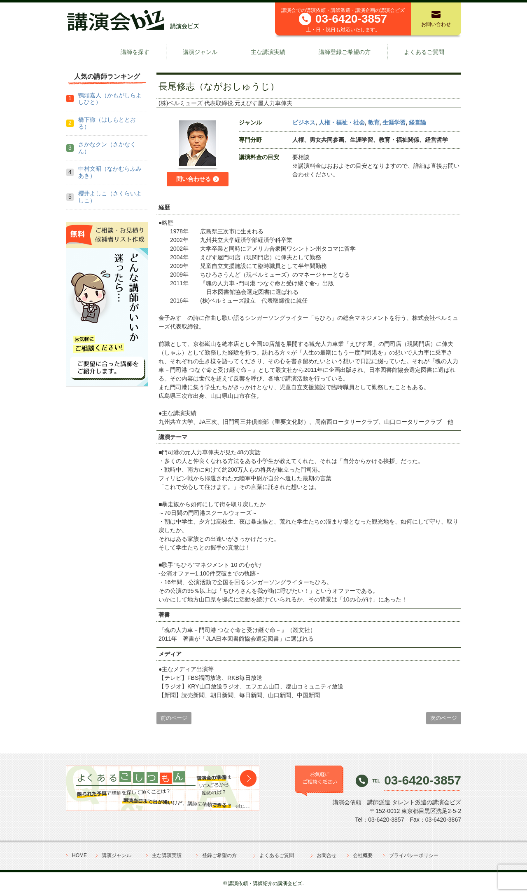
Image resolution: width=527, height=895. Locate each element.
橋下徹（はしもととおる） (107, 123)
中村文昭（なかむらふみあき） (110, 172)
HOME (79, 855)
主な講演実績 (268, 52)
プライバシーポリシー (413, 855)
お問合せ (326, 855)
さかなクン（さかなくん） (107, 148)
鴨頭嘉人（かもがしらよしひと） (110, 99)
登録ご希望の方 (219, 855)
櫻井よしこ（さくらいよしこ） (110, 197)
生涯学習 (394, 122)
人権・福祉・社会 (342, 122)
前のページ (174, 718)
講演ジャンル (200, 52)
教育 (374, 122)
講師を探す (135, 52)
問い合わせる (193, 179)
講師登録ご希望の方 (345, 52)
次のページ (443, 718)
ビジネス (303, 122)
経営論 (417, 122)
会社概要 (363, 855)
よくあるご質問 (424, 52)
